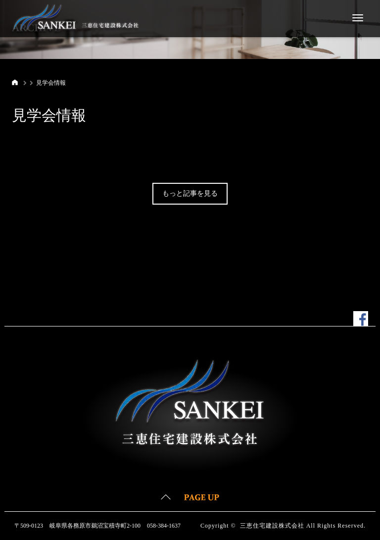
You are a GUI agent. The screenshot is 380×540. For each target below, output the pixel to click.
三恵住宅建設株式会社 (272, 525)
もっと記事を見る (190, 193)
